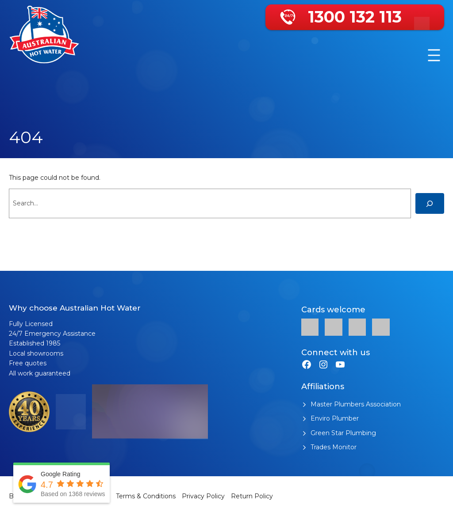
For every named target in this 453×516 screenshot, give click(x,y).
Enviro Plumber (335, 418)
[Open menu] (434, 55)
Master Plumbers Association (356, 404)
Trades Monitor (334, 447)
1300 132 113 (355, 17)
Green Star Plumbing (343, 433)
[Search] (429, 203)
